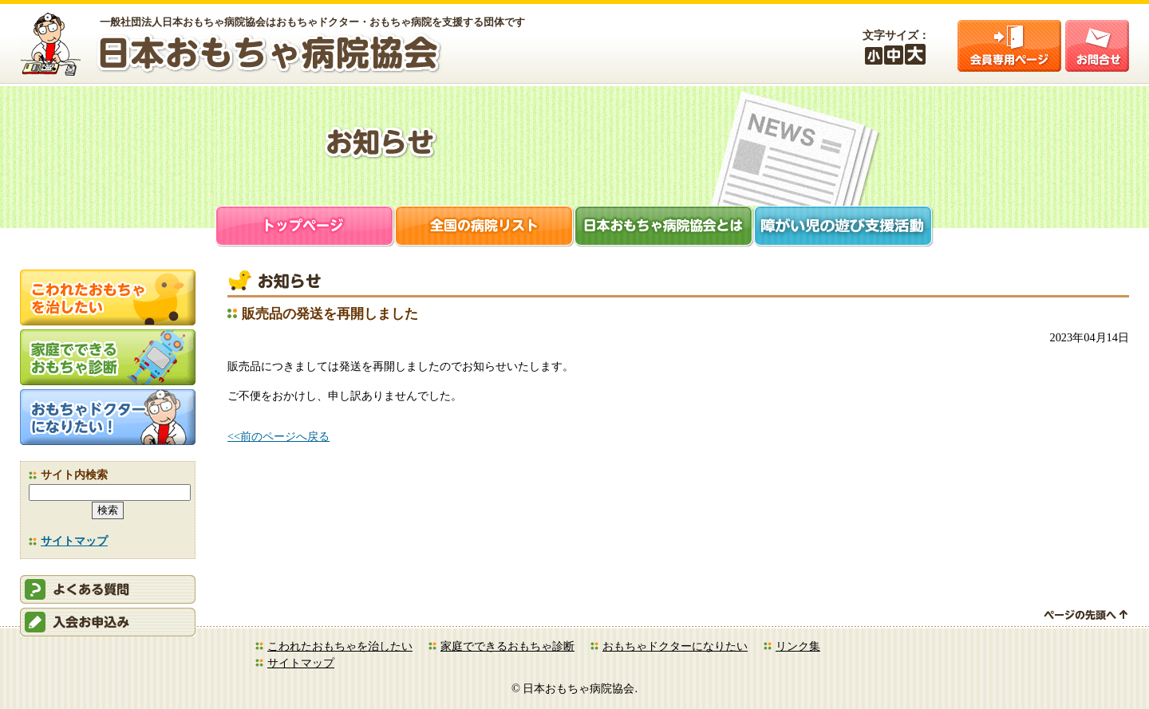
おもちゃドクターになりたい (675, 646)
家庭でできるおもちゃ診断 (507, 646)
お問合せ (1097, 46)
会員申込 (107, 622)
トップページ (305, 228)
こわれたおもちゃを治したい (340, 646)
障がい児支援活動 (844, 228)
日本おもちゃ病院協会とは (664, 228)
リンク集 (798, 646)
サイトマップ (74, 540)
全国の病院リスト (484, 228)
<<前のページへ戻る (278, 436)
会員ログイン (1009, 46)
